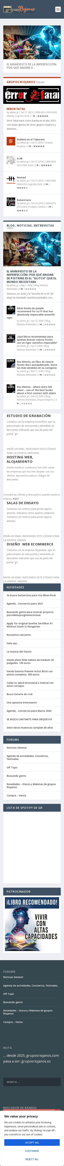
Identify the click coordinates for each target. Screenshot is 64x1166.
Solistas (41, 206)
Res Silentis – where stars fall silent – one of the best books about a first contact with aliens (36, 390)
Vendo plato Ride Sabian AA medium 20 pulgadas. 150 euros (30, 661)
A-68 (19, 158)
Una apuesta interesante (22, 702)
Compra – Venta (16, 795)
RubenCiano (24, 200)
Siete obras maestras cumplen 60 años (30, 727)
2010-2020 (51, 112)
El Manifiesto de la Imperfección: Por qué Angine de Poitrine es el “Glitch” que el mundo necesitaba (32, 276)
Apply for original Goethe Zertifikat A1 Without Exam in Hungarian (30, 625)
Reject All (32, 1159)
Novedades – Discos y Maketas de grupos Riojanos (31, 785)
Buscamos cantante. (19, 634)
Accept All (32, 1142)
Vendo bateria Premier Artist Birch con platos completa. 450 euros (30, 673)
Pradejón (32, 206)
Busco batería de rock (20, 694)
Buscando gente (16, 775)
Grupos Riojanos (45, 399)
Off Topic (12, 767)
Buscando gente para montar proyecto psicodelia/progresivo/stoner (30, 613)
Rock (27, 116)
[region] (32, 1138)
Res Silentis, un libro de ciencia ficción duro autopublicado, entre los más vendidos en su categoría (37, 364)
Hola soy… (13, 643)
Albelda (10, 116)
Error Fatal (16, 109)
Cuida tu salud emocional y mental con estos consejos (30, 684)
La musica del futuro (19, 651)
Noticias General (16, 747)
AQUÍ (16, 498)
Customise (32, 1150)
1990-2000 (50, 180)
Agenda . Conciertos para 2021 (25, 603)
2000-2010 (40, 112)
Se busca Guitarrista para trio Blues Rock (31, 595)
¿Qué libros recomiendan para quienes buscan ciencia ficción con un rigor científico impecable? (37, 339)
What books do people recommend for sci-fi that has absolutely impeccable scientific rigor (31, 313)
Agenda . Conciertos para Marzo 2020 (29, 710)
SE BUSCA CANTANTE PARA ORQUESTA (29, 719)
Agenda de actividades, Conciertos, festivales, (27, 757)
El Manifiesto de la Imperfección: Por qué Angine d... (32, 66)
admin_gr (14, 112)
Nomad (21, 177)
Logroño (19, 116)
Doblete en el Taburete (31, 139)
